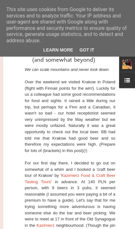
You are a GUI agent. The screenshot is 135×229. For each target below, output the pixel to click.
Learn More (58, 49)
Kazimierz (45, 225)
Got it (87, 49)
